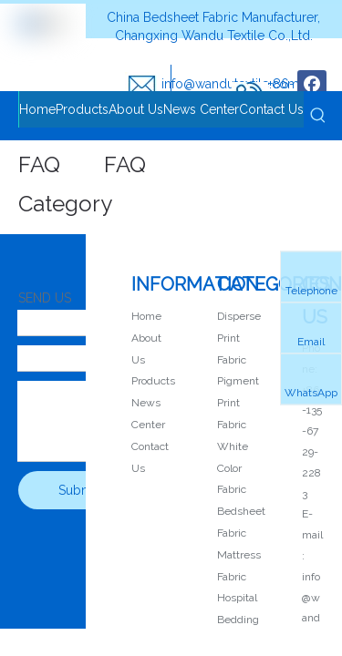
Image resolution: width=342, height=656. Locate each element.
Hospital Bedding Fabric (238, 619)
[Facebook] (311, 84)
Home (146, 316)
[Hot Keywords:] (318, 115)
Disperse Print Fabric (239, 338)
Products (153, 380)
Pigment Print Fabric (238, 402)
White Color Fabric (232, 468)
